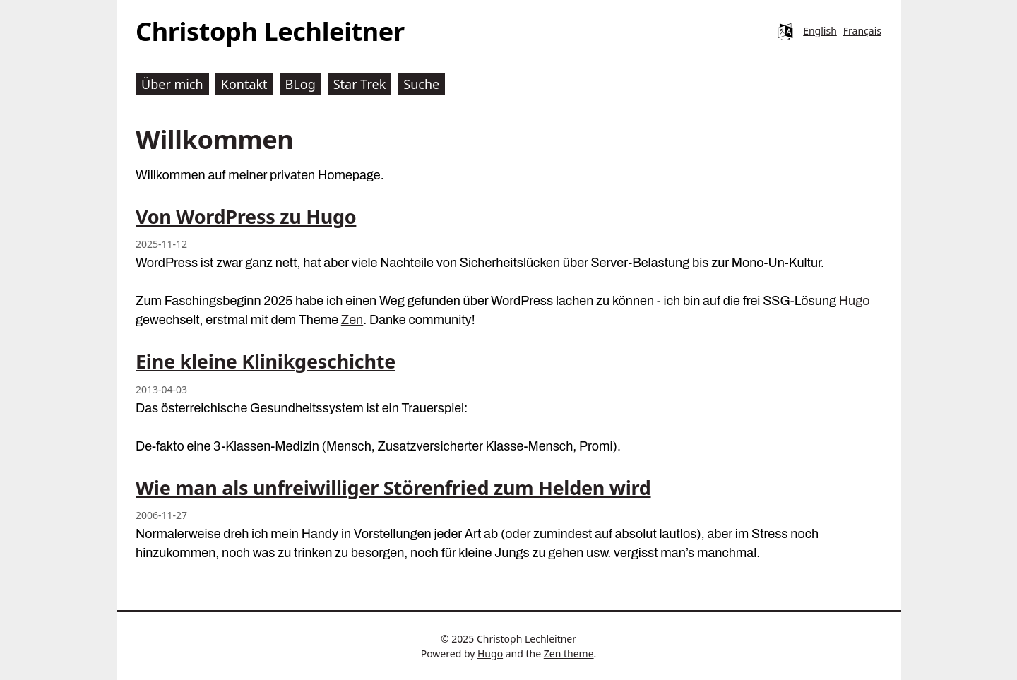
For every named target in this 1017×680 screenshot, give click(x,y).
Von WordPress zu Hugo (246, 216)
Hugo (854, 301)
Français (862, 30)
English (820, 30)
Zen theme (569, 653)
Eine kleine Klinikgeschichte (266, 361)
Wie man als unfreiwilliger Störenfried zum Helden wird (393, 488)
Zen (352, 320)
